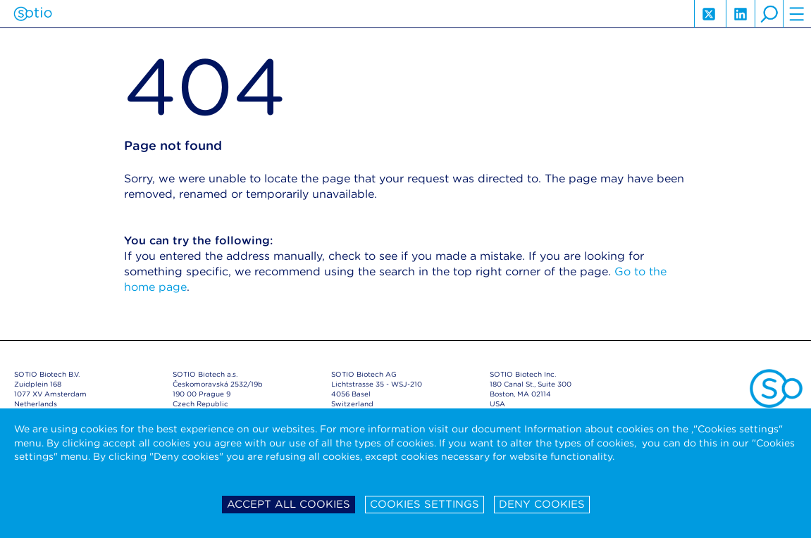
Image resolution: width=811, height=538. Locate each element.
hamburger (797, 14)
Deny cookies (542, 504)
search (769, 14)
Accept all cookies (288, 504)
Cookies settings (424, 504)
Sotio (33, 14)
